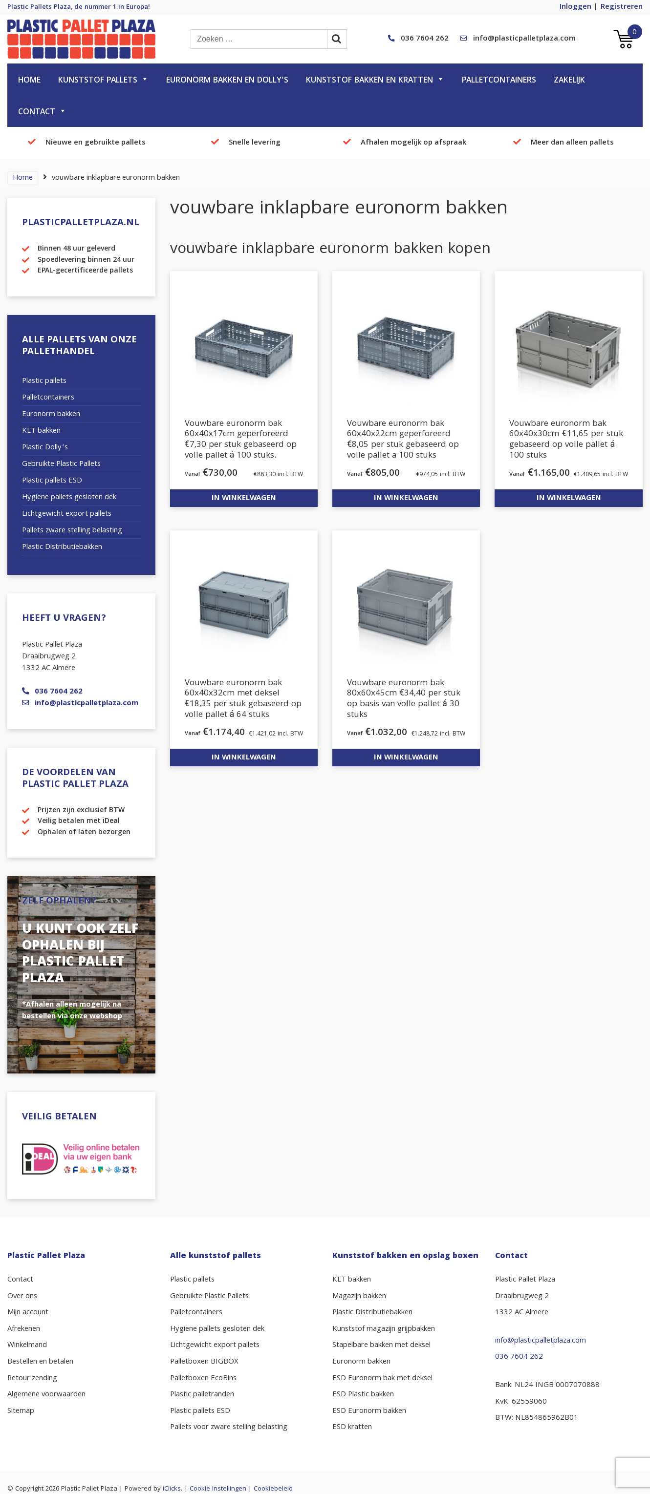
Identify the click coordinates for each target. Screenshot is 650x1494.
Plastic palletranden (202, 1395)
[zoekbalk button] (337, 39)
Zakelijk (569, 80)
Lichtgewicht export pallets (66, 514)
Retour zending (32, 1378)
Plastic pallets (44, 381)
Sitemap (20, 1411)
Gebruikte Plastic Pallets (61, 464)
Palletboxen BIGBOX (204, 1362)
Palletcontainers (499, 80)
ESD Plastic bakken (363, 1395)
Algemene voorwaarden (46, 1395)
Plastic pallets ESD (52, 481)
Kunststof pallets (103, 80)
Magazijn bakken (359, 1296)
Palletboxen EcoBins (203, 1378)
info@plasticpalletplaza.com (524, 39)
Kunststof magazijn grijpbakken (383, 1329)
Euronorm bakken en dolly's (227, 80)
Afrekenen (23, 1329)
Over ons (22, 1296)
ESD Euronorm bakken (369, 1411)
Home (29, 80)
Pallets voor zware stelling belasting (228, 1427)
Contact (42, 112)
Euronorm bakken (51, 414)
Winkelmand (27, 1345)
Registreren (622, 7)
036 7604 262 (425, 39)
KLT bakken (41, 431)
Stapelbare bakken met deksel (381, 1345)
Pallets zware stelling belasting (72, 531)
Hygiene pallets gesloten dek (69, 497)
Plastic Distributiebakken (62, 547)
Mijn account (27, 1312)
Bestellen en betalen (40, 1362)
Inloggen (575, 7)
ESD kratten (352, 1427)
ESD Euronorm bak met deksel (382, 1378)
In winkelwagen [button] (244, 498)
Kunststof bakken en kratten (375, 80)
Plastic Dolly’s (45, 448)
